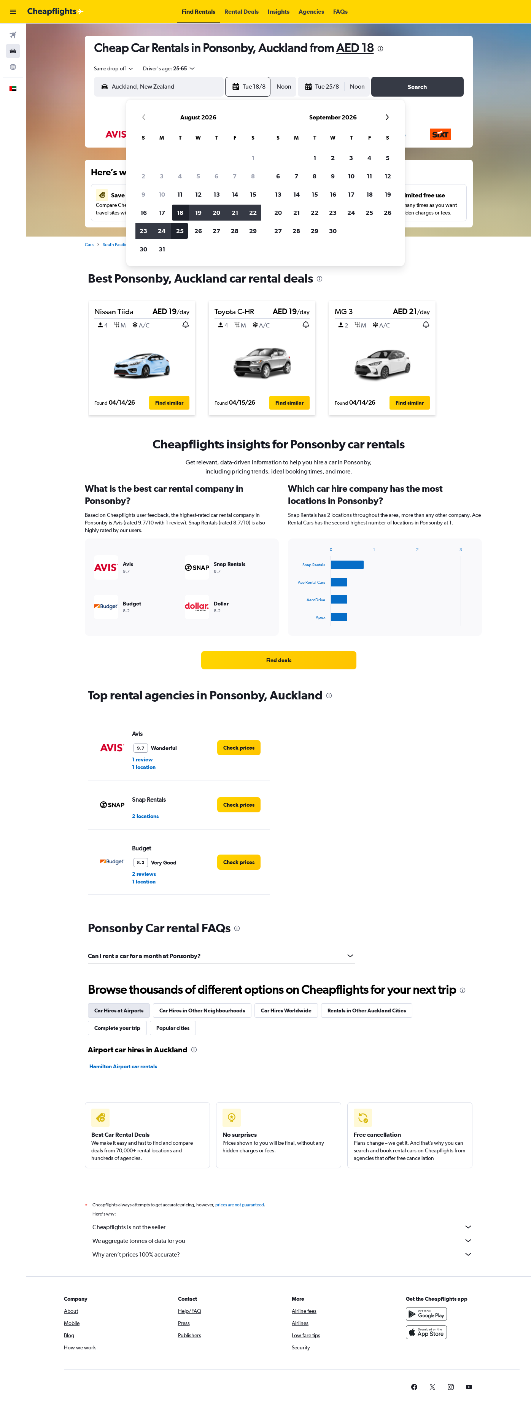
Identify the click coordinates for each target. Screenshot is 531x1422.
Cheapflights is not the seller (282, 1226)
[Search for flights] (13, 35)
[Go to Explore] (13, 67)
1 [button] (253, 157)
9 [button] (143, 194)
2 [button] (143, 176)
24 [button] (161, 230)
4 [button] (180, 176)
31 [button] (162, 249)
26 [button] (198, 230)
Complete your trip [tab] (117, 1028)
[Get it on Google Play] (426, 1314)
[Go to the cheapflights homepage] (55, 12)
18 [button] (180, 212)
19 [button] (198, 212)
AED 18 (355, 48)
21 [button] (235, 212)
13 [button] (216, 194)
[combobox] (114, 68)
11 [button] (180, 194)
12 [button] (198, 194)
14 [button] (235, 194)
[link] (278, 660)
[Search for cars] (13, 51)
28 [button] (234, 230)
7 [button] (235, 176)
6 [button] (216, 176)
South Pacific (115, 244)
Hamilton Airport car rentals (123, 1066)
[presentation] (380, 48)
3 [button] (162, 176)
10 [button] (162, 194)
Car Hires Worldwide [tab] (286, 1010)
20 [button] (216, 212)
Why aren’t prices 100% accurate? (282, 1254)
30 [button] (143, 249)
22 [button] (253, 212)
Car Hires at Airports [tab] (118, 1010)
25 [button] (180, 230)
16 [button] (143, 212)
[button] (13, 11)
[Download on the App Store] (426, 1332)
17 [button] (162, 212)
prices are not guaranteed (239, 1205)
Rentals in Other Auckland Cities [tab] (367, 1010)
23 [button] (143, 230)
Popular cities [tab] (172, 1028)
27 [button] (216, 230)
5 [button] (198, 176)
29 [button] (253, 230)
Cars (89, 244)
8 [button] (253, 176)
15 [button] (253, 194)
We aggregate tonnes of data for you (282, 1240)
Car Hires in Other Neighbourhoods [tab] (202, 1010)
